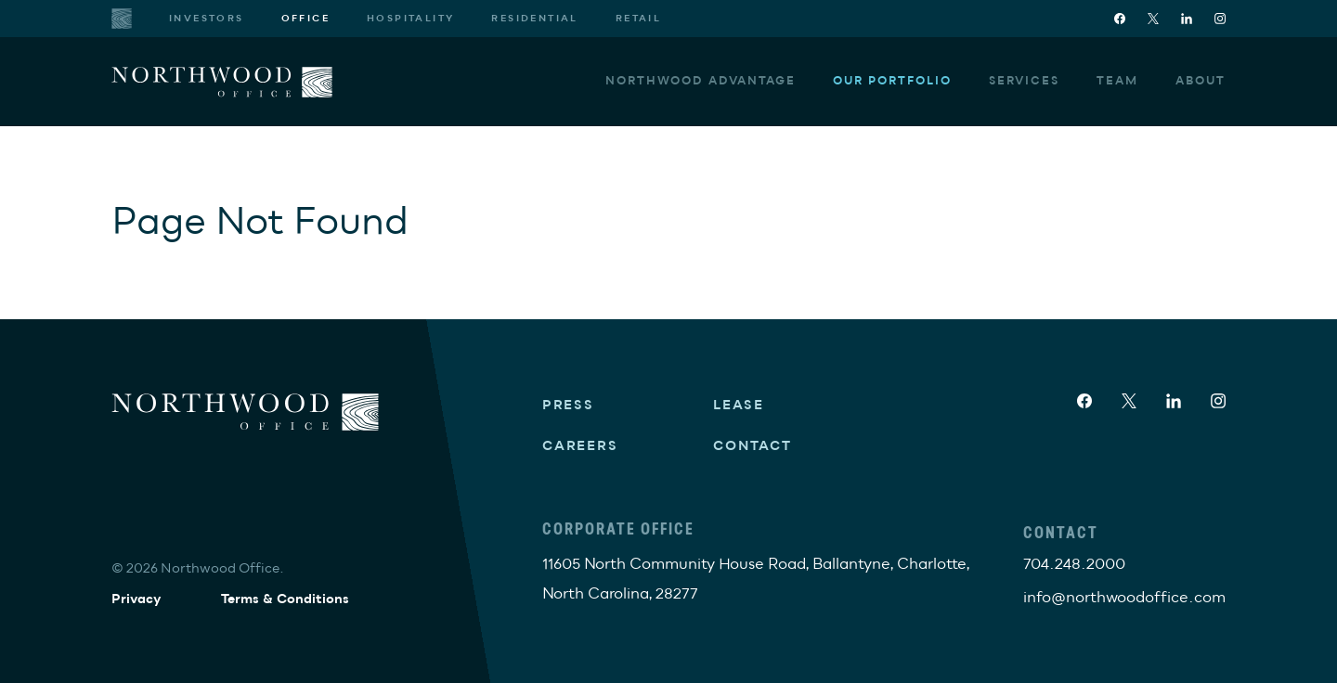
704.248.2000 (1074, 564)
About (1200, 81)
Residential (534, 18)
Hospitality (410, 18)
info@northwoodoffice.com (1124, 597)
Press (568, 405)
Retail (638, 18)
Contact (752, 446)
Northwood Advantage (700, 81)
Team (1117, 81)
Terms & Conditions (285, 599)
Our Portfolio (892, 81)
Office (305, 18)
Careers (580, 446)
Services (1024, 81)
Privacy (136, 599)
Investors (206, 18)
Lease (738, 405)
